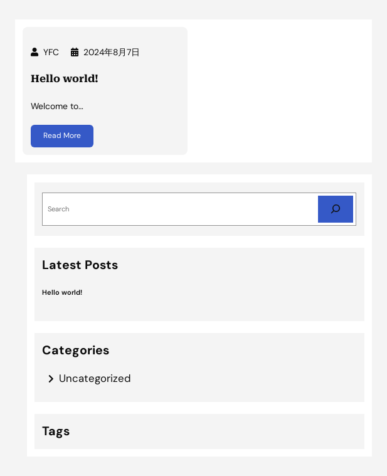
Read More (62, 137)
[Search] (335, 209)
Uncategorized (95, 378)
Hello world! (64, 79)
